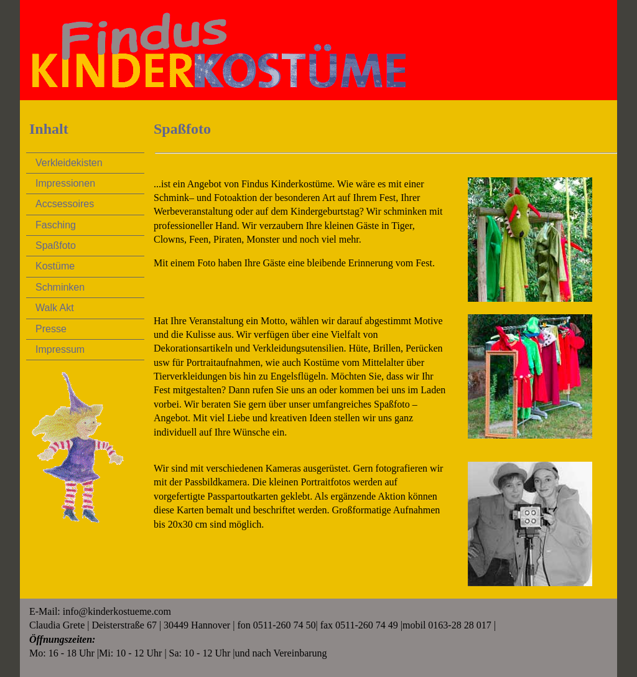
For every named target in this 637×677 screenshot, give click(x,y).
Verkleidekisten (69, 162)
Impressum (60, 349)
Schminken (60, 287)
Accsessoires (64, 203)
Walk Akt (54, 307)
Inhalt (48, 129)
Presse (51, 329)
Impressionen (65, 183)
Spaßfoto (55, 245)
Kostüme (55, 266)
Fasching (55, 225)
